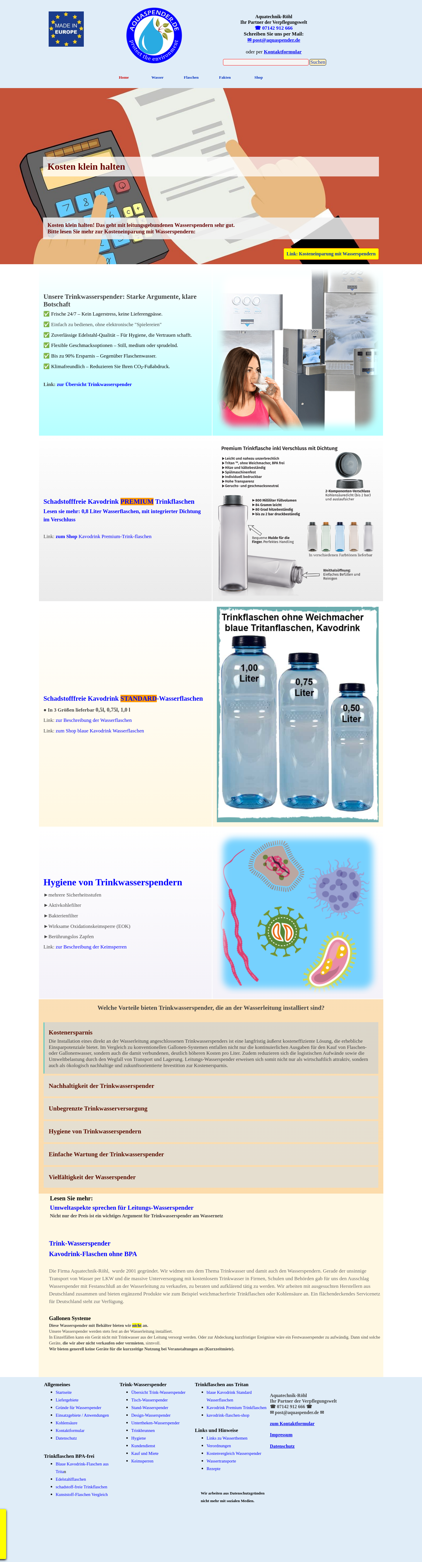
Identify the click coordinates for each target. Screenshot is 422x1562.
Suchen (317, 62)
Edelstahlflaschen (71, 1479)
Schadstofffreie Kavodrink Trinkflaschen (118, 501)
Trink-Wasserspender (79, 1243)
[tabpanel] (154, 34)
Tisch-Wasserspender (149, 1400)
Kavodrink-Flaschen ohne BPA (93, 1254)
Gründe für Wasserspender (78, 1407)
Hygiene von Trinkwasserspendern (112, 882)
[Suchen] (266, 62)
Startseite (64, 1392)
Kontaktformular (70, 1430)
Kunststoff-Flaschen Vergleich (82, 1494)
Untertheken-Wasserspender (155, 1423)
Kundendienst (143, 1445)
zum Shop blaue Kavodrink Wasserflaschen (100, 731)
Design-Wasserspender (151, 1415)
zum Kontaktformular (292, 1423)
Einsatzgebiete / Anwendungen (82, 1415)
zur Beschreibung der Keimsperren (91, 947)
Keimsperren (142, 1461)
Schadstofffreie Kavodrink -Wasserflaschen (123, 698)
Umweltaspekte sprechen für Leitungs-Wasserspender (121, 1207)
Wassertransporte (221, 1461)
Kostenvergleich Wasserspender (234, 1453)
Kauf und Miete (145, 1453)
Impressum (281, 1434)
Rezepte (213, 1468)
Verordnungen (219, 1445)
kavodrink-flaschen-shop (228, 1415)
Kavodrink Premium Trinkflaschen (236, 1407)
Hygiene (138, 1438)
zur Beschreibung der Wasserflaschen (94, 720)
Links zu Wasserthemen (227, 1438)
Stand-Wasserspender (149, 1407)
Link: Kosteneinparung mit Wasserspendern (331, 253)
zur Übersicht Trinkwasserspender (94, 384)
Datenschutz (282, 1446)
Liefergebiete (67, 1400)
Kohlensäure (66, 1423)
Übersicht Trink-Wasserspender (158, 1392)
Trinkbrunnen (143, 1430)
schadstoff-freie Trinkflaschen (81, 1487)
